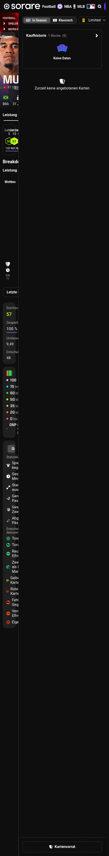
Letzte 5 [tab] (13, 292)
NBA (69, 6)
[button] (99, 6)
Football (52, 6)
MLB (86, 6)
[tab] (62, 20)
